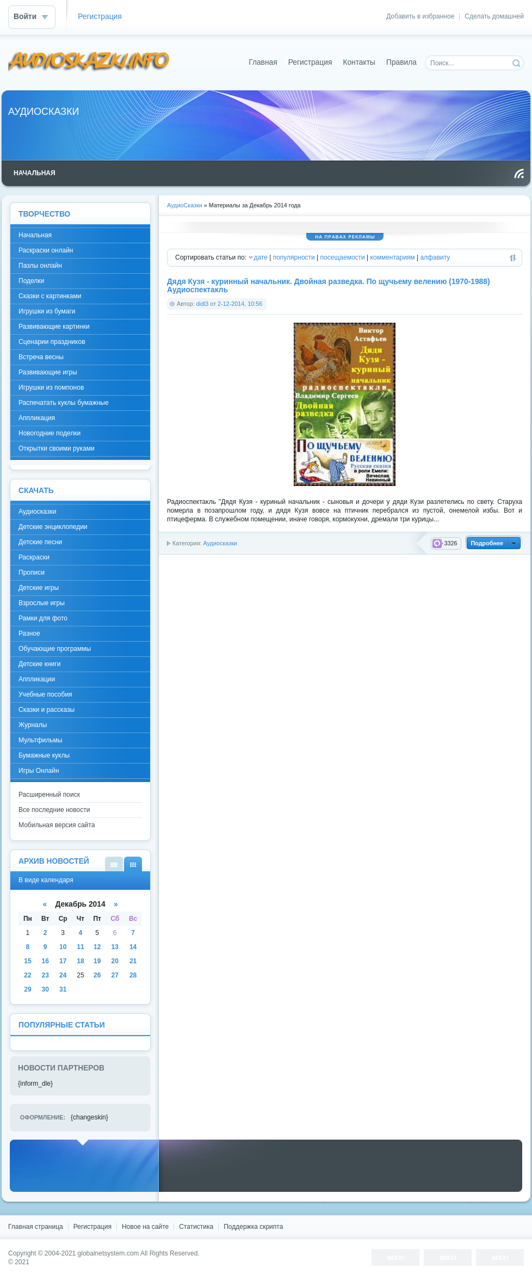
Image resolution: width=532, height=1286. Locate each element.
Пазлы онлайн (40, 265)
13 (114, 947)
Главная (263, 62)
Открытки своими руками (56, 448)
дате (260, 257)
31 (62, 989)
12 (97, 947)
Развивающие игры (47, 372)
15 (27, 961)
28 (133, 975)
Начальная (35, 235)
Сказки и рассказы (46, 709)
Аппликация (36, 418)
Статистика (196, 1226)
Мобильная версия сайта (56, 825)
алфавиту (435, 257)
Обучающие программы (54, 649)
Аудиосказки (220, 543)
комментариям (392, 257)
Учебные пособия (45, 694)
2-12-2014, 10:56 (240, 303)
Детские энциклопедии (53, 527)
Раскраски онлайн (45, 250)
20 (114, 961)
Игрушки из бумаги (46, 311)
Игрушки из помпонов (51, 387)
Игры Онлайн (38, 770)
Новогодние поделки (49, 433)
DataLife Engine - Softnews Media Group (89, 62)
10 (62, 947)
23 (45, 975)
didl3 (202, 303)
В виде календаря (133, 864)
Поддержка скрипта (253, 1226)
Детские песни (40, 542)
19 (97, 961)
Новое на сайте (145, 1226)
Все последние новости (54, 810)
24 (62, 975)
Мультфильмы (40, 740)
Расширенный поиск (49, 794)
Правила (401, 62)
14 (133, 947)
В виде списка (114, 864)
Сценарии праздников (51, 342)
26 (97, 975)
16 (45, 961)
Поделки (31, 281)
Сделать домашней (494, 16)
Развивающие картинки (54, 326)
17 (62, 961)
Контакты (359, 62)
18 (80, 961)
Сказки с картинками (49, 296)
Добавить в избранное (420, 16)
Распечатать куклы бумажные (63, 403)
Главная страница (35, 1226)
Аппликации (36, 679)
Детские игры (38, 588)
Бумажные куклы (44, 755)
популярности (294, 257)
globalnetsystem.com (108, 1253)
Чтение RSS (519, 174)
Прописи (31, 572)
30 (45, 989)
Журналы (32, 725)
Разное (29, 633)
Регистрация (100, 17)
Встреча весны (41, 357)
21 (133, 961)
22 (27, 975)
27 (114, 975)
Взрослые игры (41, 603)
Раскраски (34, 557)
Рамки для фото (42, 618)
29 (27, 989)
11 (80, 947)
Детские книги (39, 664)
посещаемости (342, 257)
